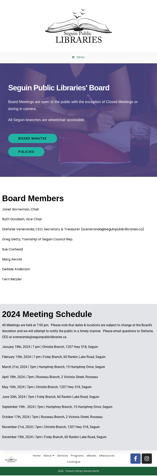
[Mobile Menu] (78, 58)
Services (62, 456)
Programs (77, 456)
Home (37, 456)
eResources (107, 456)
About (49, 456)
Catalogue (74, 462)
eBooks (91, 456)
